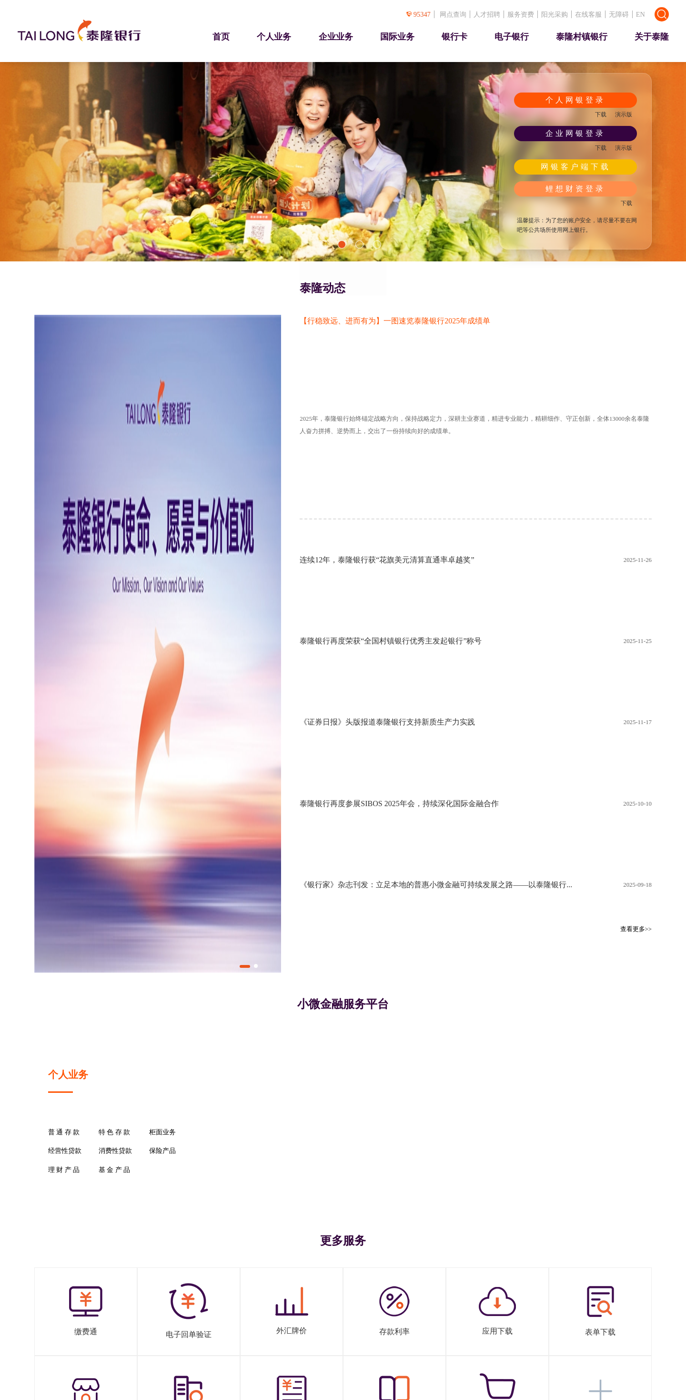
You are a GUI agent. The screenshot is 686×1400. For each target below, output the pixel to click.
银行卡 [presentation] (454, 36)
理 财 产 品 (64, 1170)
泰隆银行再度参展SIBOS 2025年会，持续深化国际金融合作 (399, 803)
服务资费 (520, 14)
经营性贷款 (64, 1151)
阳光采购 (554, 14)
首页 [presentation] (221, 36)
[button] (324, 244)
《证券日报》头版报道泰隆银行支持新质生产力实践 (387, 722)
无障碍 (619, 14)
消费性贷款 (115, 1151)
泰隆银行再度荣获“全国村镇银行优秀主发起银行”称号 (391, 641)
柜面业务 (162, 1132)
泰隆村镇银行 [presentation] (581, 36)
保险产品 (162, 1151)
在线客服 (588, 14)
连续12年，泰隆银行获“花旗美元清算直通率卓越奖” (387, 560)
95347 (418, 14)
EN (640, 14)
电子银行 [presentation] (511, 36)
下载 (600, 114)
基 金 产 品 (114, 1170)
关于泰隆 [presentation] (652, 36)
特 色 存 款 (114, 1132)
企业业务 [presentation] (336, 36)
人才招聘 (487, 14)
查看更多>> (636, 929)
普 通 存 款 (64, 1132)
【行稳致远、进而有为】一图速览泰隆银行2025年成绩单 (395, 321)
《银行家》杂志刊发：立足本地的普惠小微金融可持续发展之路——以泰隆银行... (436, 885)
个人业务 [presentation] (274, 36)
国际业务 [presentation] (397, 36)
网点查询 (453, 14)
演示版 (623, 114)
